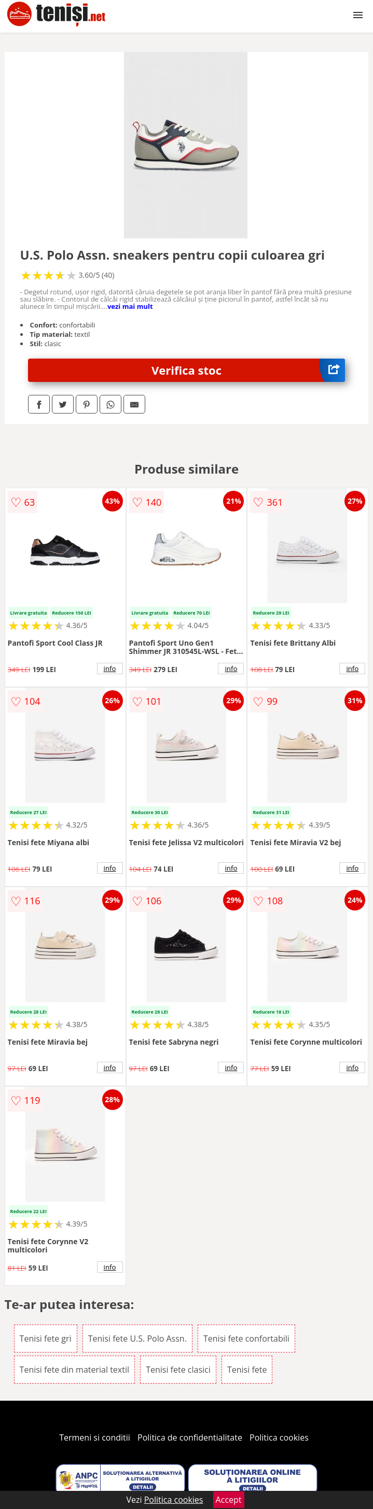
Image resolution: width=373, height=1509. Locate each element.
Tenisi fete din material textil (74, 1369)
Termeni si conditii (94, 1437)
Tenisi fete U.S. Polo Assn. (137, 1338)
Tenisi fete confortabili (246, 1338)
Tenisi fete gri (46, 1338)
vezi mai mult (130, 306)
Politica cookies (279, 1437)
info (110, 668)
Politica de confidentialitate (189, 1437)
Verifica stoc (248, 370)
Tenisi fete (247, 1369)
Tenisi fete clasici (178, 1369)
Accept (229, 1499)
